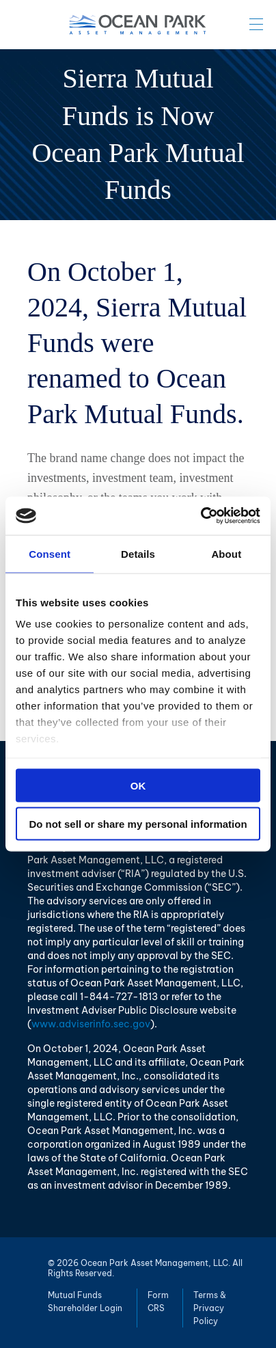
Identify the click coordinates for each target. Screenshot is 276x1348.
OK (138, 785)
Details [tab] (138, 553)
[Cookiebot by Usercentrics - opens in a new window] (200, 516)
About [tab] (226, 553)
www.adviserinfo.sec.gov (90, 1024)
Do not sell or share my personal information (138, 824)
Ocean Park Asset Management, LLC (138, 25)
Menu (256, 24)
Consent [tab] (49, 553)
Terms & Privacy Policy (209, 1308)
